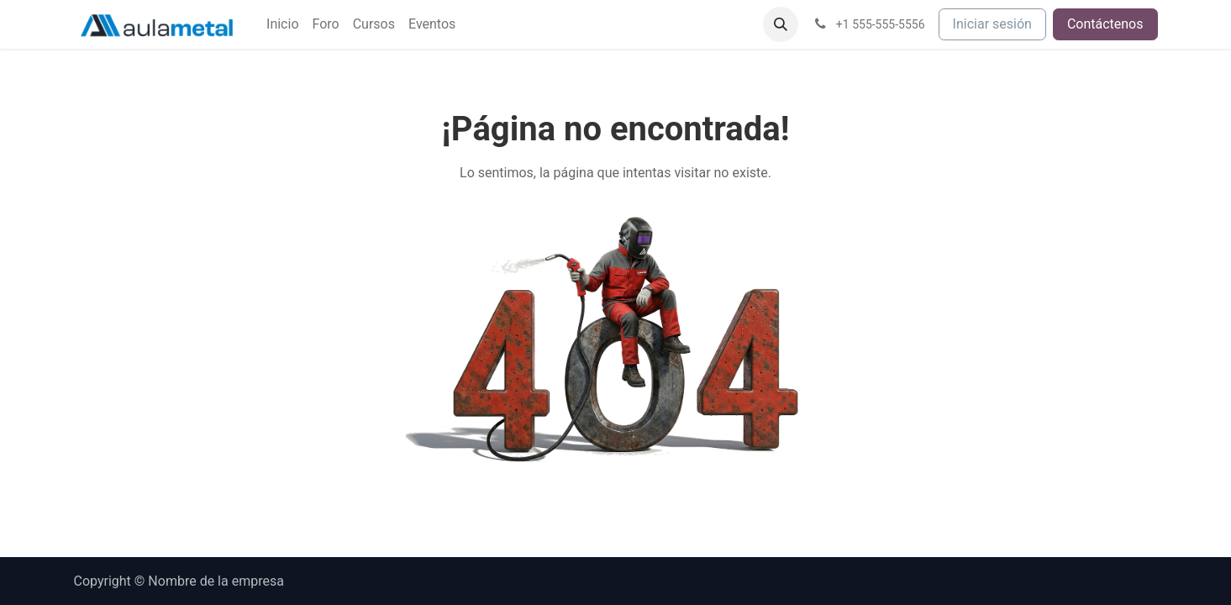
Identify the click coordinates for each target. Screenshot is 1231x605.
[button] (780, 24)
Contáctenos (1105, 24)
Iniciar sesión (992, 24)
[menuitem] (282, 24)
